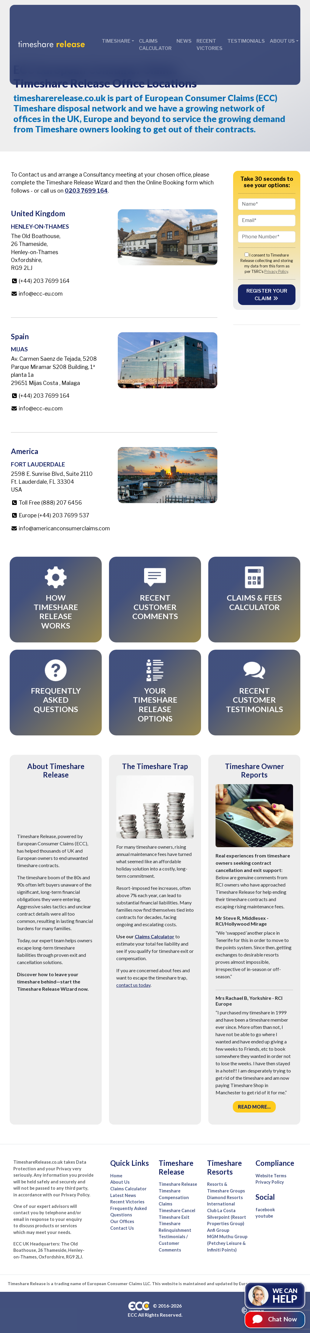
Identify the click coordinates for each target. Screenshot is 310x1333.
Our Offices (122, 1221)
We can (288, 1296)
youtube (264, 1216)
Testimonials (246, 41)
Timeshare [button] (116, 41)
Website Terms (271, 1175)
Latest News (123, 1195)
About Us (120, 1182)
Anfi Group (218, 1230)
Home (116, 1175)
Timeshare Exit (174, 1217)
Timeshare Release (178, 1184)
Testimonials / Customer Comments (173, 1243)
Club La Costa (221, 1210)
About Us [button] (282, 41)
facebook (265, 1209)
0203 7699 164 (86, 190)
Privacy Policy (276, 271)
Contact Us (122, 1228)
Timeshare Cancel (177, 1210)
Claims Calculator (155, 44)
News (184, 41)
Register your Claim (266, 294)
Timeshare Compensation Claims (174, 1197)
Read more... (254, 1106)
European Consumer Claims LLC (118, 1283)
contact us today (133, 985)
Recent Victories (209, 44)
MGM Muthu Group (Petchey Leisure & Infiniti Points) (227, 1243)
